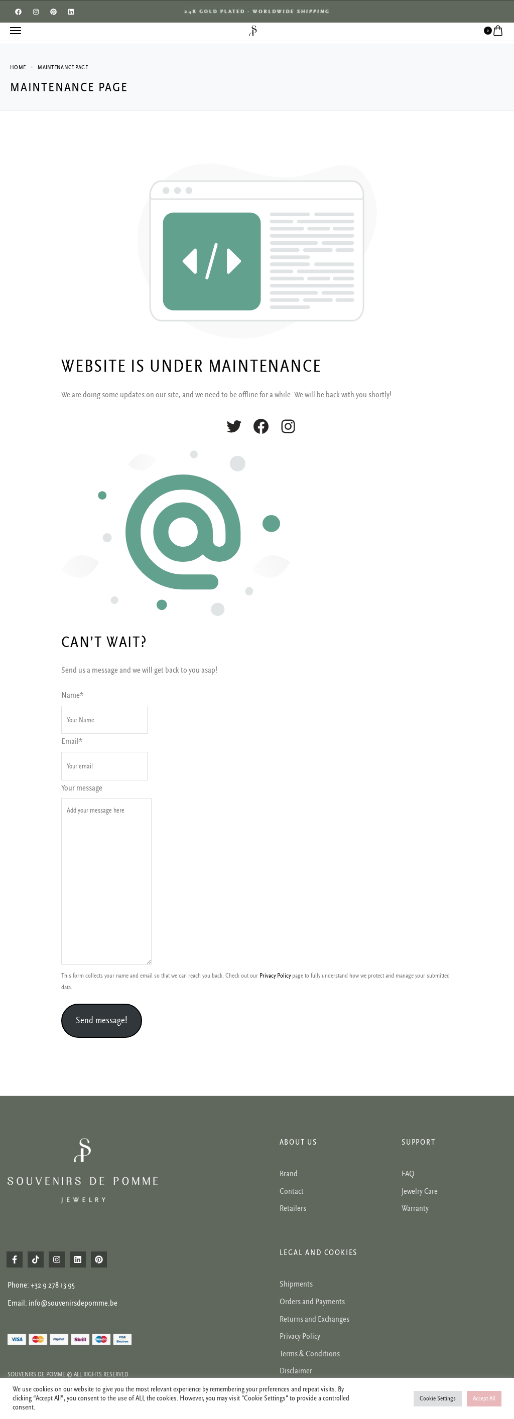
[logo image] (253, 30)
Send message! (101, 1020)
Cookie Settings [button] (438, 1398)
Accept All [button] (484, 1398)
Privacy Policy (275, 976)
